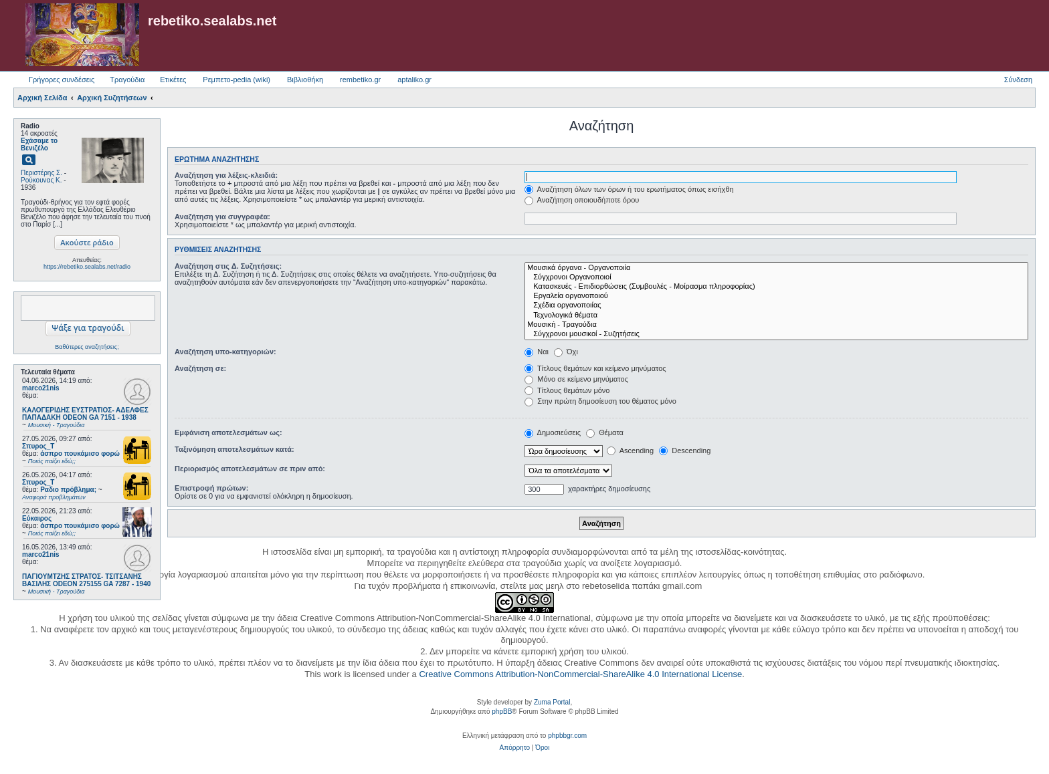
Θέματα (605, 432)
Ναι (536, 352)
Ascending (630, 450)
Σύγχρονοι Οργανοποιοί (776, 277)
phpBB (502, 711)
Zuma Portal (552, 702)
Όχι (566, 352)
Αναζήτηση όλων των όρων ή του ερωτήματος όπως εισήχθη (628, 189)
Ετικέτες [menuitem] (173, 80)
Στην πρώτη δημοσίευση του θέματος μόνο (600, 401)
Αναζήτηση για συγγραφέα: (222, 217)
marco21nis (41, 388)
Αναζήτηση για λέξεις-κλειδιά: (226, 175)
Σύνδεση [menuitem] (1018, 80)
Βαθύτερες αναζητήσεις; (86, 347)
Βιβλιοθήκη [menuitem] (305, 80)
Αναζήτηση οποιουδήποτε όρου (581, 200)
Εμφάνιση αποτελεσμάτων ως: (228, 432)
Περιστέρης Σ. (41, 172)
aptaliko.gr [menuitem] (414, 80)
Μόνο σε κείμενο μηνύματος (576, 379)
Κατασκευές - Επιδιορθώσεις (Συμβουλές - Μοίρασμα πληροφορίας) (776, 286)
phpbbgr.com (567, 735)
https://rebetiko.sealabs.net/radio (86, 266)
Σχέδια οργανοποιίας (776, 305)
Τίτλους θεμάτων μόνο (566, 390)
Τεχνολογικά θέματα (776, 315)
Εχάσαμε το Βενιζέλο (39, 144)
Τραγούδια (127, 80)
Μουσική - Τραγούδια (776, 325)
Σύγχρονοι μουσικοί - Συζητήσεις (776, 334)
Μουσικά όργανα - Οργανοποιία (776, 268)
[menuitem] (515, 748)
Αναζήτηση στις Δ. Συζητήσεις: (228, 266)
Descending (684, 450)
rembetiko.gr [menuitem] (360, 80)
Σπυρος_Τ (38, 446)
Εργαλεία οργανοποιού (776, 296)
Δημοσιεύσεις (552, 432)
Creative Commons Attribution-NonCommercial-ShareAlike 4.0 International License (580, 674)
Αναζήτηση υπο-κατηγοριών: (225, 352)
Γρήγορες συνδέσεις (61, 80)
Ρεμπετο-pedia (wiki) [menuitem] (236, 80)
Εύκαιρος (37, 518)
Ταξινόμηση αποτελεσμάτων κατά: (234, 449)
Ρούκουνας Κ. (41, 180)
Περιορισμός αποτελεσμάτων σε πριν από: (250, 469)
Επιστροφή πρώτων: (211, 488)
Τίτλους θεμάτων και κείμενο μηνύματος (595, 368)
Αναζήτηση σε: (200, 368)
